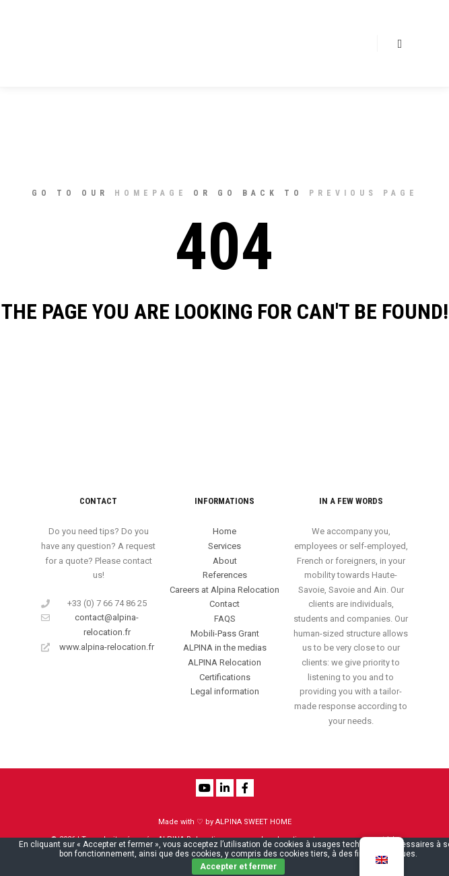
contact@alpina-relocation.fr (90, 623)
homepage (150, 193)
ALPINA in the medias (225, 648)
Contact (224, 604)
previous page (363, 193)
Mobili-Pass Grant (225, 633)
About (225, 561)
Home (224, 531)
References (225, 575)
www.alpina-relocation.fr (97, 647)
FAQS (225, 619)
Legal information (225, 691)
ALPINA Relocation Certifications (224, 669)
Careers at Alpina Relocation (224, 590)
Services (224, 546)
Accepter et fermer (238, 866)
